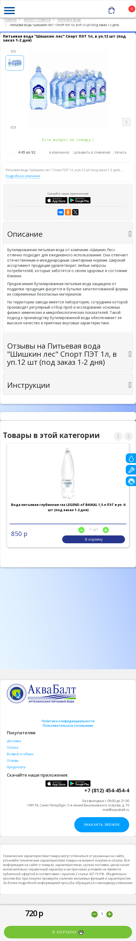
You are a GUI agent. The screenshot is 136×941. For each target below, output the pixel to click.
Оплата (12, 747)
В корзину (68, 932)
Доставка (14, 741)
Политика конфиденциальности (68, 721)
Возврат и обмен (20, 754)
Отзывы (13, 760)
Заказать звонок (102, 824)
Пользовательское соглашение (68, 725)
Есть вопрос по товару (68, 139)
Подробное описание (23, 176)
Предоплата (16, 767)
